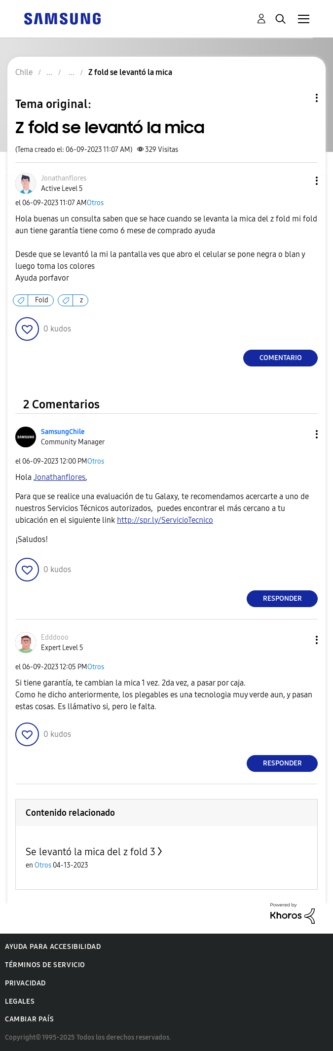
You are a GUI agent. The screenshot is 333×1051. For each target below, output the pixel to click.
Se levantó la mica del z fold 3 (90, 852)
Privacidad (25, 983)
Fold (41, 300)
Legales (20, 1001)
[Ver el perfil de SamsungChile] (62, 432)
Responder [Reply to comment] (282, 598)
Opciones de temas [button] (300, 98)
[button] (300, 180)
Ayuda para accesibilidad (53, 946)
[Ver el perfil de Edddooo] (55, 637)
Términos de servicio (45, 965)
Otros (95, 203)
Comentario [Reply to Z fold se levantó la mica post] (280, 358)
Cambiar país (29, 1019)
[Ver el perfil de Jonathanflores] (63, 178)
